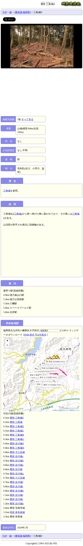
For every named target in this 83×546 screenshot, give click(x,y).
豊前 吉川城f (16, 482)
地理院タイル (63, 410)
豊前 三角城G (17, 439)
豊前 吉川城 (16, 469)
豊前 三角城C (17, 430)
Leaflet (54, 410)
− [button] (7, 345)
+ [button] (7, 341)
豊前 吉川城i (16, 486)
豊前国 (18, 12)
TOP (4, 12)
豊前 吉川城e (16, 465)
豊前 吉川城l (16, 495)
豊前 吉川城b (17, 460)
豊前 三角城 (16, 422)
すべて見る (27, 119)
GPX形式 (41, 335)
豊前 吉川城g (17, 473)
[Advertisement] (41, 92)
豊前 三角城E (17, 426)
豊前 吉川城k (17, 503)
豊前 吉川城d (17, 443)
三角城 (6, 190)
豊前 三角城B (17, 435)
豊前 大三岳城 (17, 452)
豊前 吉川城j (16, 499)
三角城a (18, 213)
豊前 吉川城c (16, 456)
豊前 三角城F (17, 418)
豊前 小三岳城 (17, 478)
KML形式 (29, 335)
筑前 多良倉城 (17, 512)
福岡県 (26, 12)
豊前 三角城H (17, 448)
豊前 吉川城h (17, 491)
